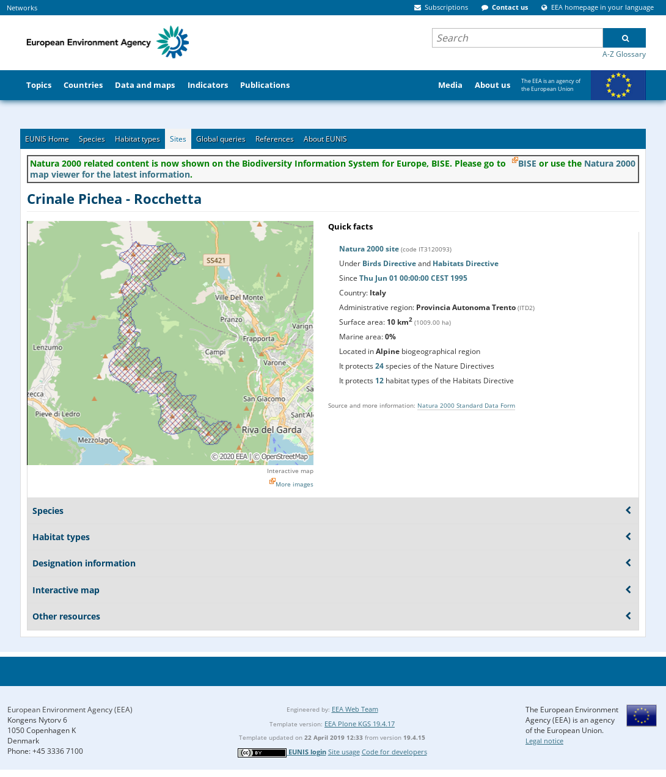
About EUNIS (325, 139)
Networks (22, 7)
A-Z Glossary (624, 54)
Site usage (344, 751)
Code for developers (394, 751)
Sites (178, 139)
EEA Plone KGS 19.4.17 (359, 723)
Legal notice (544, 740)
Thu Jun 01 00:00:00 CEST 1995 (413, 278)
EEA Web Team (355, 709)
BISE (527, 163)
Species (92, 139)
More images (294, 484)
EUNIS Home (47, 139)
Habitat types (137, 139)
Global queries (221, 139)
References (274, 139)
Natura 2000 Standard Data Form (466, 405)
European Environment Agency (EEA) (70, 709)
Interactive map (290, 470)
